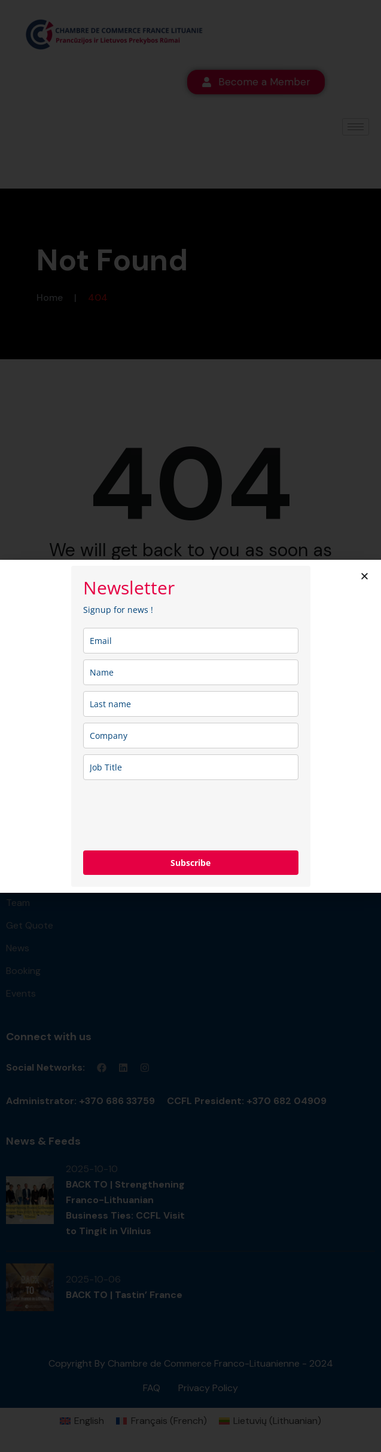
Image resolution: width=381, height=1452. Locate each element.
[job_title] (190, 767)
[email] (190, 640)
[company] (190, 735)
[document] (190, 726)
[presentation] (174, 815)
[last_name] (190, 704)
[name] (190, 672)
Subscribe (190, 862)
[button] (364, 576)
